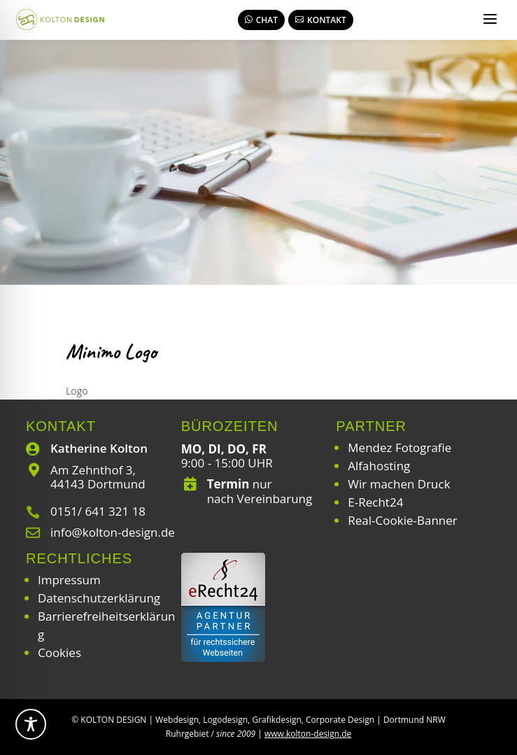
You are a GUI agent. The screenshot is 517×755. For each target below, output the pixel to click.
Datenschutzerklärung (99, 598)
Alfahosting (379, 466)
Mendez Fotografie (399, 447)
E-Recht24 (375, 502)
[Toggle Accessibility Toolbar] (31, 724)
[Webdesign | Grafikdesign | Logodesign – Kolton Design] (60, 19)
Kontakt (320, 20)
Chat (261, 20)
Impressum (69, 580)
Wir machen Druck (399, 484)
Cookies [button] (59, 652)
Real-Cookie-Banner (402, 520)
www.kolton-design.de (307, 734)
